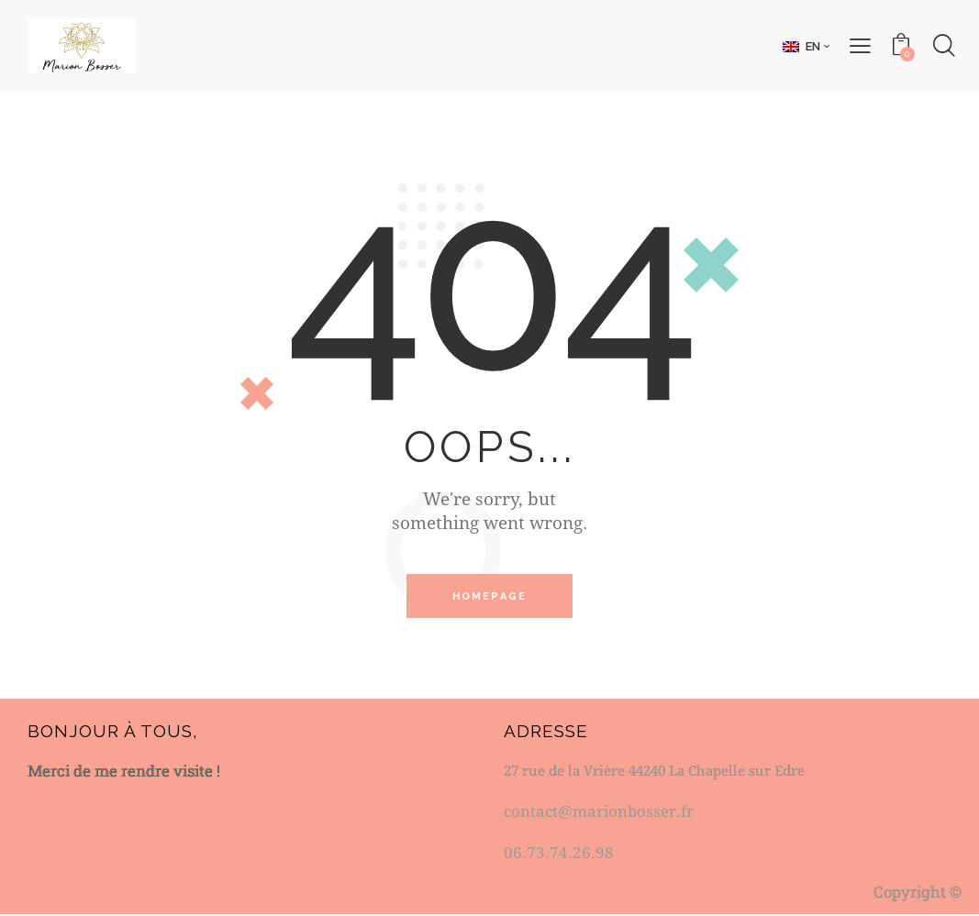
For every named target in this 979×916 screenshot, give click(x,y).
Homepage (490, 596)
